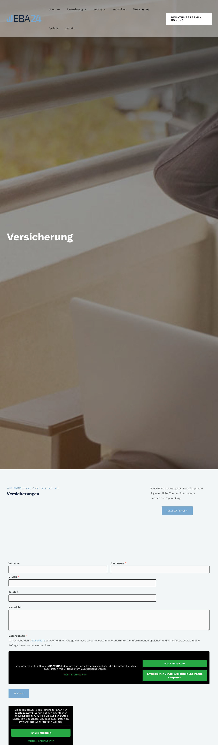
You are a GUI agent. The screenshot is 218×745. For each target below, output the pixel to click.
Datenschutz (18, 636)
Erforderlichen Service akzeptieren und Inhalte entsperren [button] (174, 676)
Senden (19, 693)
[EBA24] (24, 18)
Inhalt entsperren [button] (174, 663)
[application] (81, 9)
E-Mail (14, 577)
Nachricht (15, 607)
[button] (74, 9)
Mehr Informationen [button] (75, 675)
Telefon (13, 592)
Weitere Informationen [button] (41, 741)
